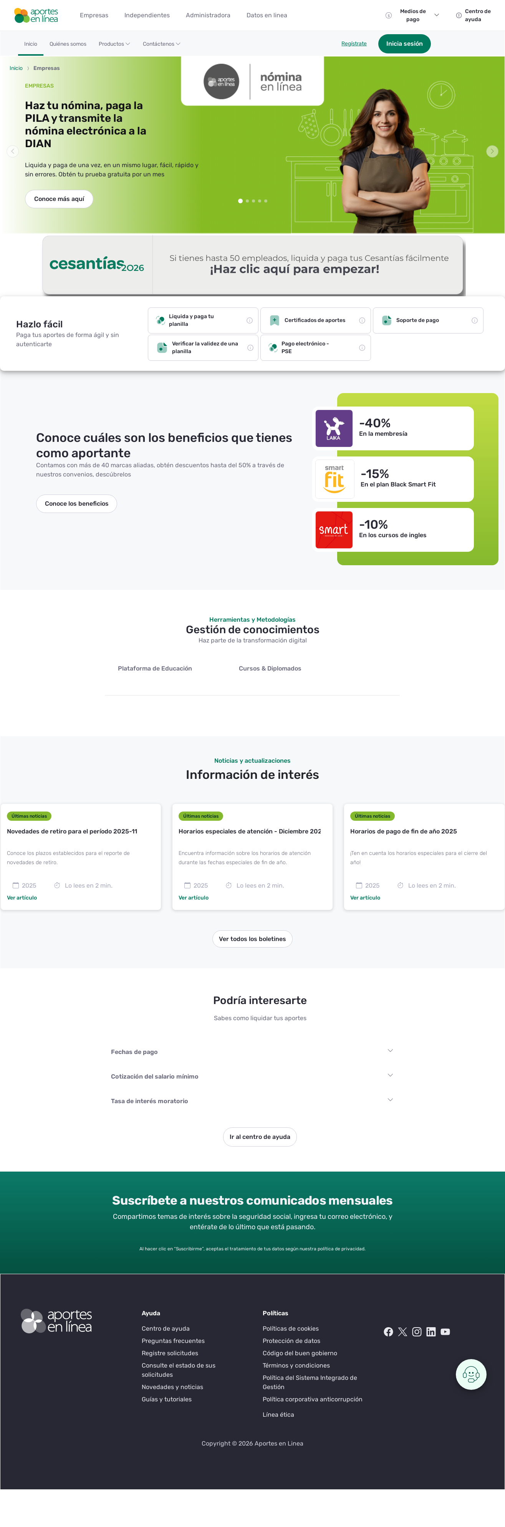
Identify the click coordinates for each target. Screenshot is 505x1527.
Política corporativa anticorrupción (313, 1399)
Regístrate (354, 43)
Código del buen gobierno (300, 1353)
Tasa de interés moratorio (149, 1101)
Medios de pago (420, 15)
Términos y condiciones (296, 1365)
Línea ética (278, 1414)
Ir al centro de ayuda (260, 1136)
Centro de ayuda (166, 1328)
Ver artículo (22, 898)
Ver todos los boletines (252, 939)
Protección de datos (291, 1340)
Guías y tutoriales (167, 1399)
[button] (115, 47)
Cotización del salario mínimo (155, 1076)
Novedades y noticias (172, 1387)
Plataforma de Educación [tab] (155, 668)
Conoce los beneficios (77, 503)
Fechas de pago (134, 1052)
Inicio (16, 68)
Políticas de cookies (291, 1328)
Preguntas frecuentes (173, 1340)
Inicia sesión (404, 43)
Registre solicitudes (170, 1353)
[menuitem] (94, 15)
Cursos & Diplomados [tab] (270, 668)
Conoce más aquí (59, 198)
